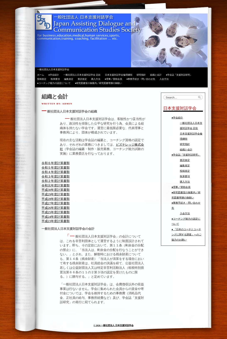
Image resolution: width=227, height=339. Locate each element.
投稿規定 (41, 79)
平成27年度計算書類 (56, 203)
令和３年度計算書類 (56, 176)
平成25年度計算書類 (56, 212)
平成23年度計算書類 (56, 221)
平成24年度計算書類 (56, 216)
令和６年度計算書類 (56, 163)
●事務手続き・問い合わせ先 (140, 79)
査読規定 (82, 79)
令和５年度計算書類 (56, 167)
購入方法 (95, 79)
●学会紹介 (53, 75)
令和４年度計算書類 (56, 172)
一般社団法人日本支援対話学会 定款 (82, 75)
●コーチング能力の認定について (54, 83)
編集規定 (68, 79)
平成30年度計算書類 (56, 189)
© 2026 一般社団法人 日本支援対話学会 (113, 325)
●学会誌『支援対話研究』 (179, 75)
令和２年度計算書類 (56, 181)
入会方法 (164, 79)
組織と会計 (156, 75)
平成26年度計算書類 (56, 207)
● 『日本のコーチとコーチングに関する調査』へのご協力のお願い (186, 234)
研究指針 (141, 75)
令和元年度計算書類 (56, 185)
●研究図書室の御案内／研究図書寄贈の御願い (98, 83)
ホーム (40, 75)
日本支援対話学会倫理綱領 (118, 75)
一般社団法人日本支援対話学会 (53, 69)
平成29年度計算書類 (56, 194)
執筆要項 (55, 79)
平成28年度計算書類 (56, 199)
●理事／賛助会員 (113, 79)
